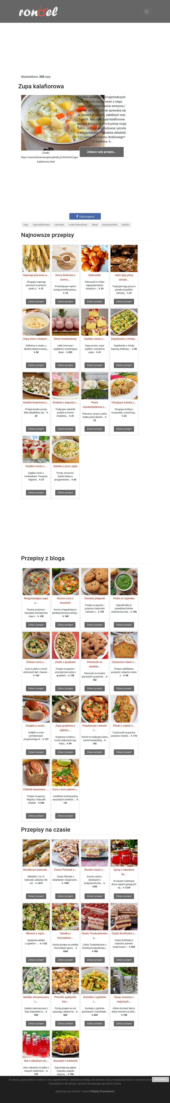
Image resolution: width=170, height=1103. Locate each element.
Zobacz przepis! (36, 301)
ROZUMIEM (160, 1079)
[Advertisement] (85, 49)
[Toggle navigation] (146, 11)
